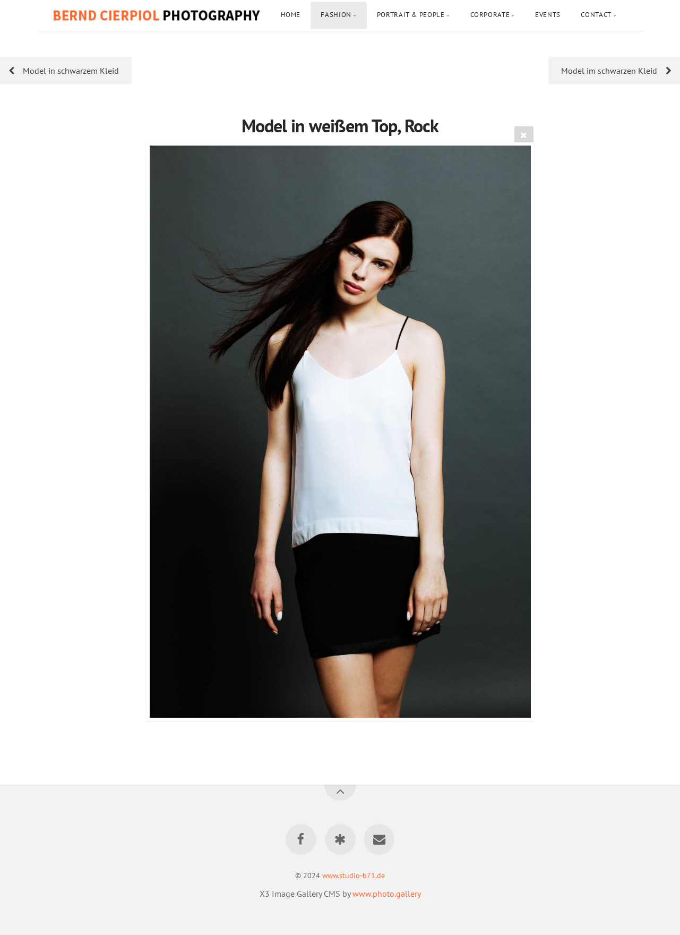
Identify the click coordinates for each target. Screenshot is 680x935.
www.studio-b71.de (353, 875)
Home (291, 14)
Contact (596, 14)
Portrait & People (411, 14)
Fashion (336, 14)
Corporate (490, 14)
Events (548, 14)
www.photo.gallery (386, 893)
